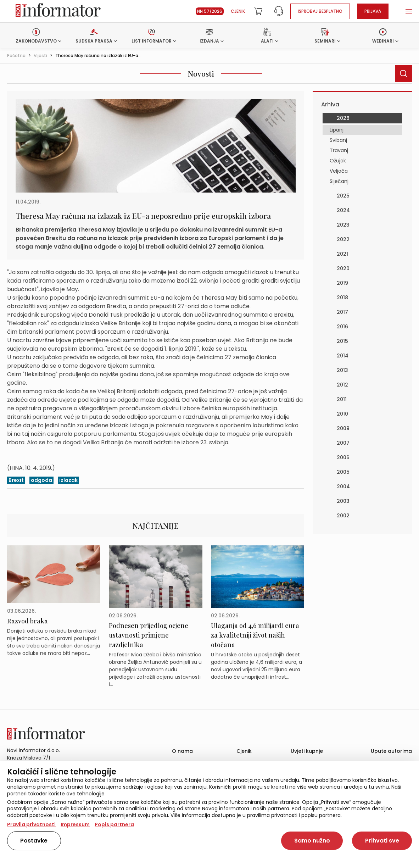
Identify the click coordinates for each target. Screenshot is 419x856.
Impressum (75, 824)
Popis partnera (114, 824)
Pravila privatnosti (31, 824)
